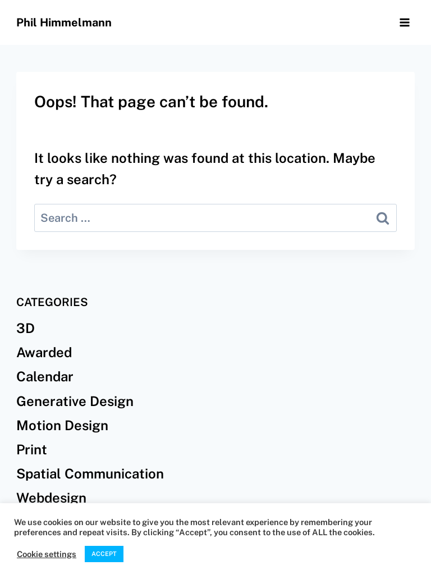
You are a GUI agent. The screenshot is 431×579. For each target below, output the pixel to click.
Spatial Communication (90, 473)
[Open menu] (404, 22)
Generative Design (75, 401)
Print (31, 449)
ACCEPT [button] (104, 553)
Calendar (45, 376)
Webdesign (51, 497)
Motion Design (62, 425)
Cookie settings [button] (46, 554)
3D (25, 328)
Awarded (44, 352)
